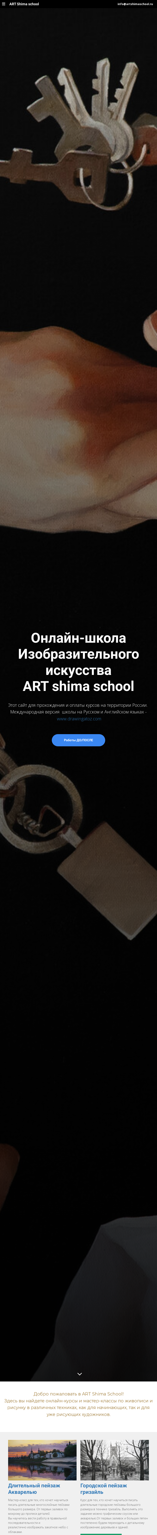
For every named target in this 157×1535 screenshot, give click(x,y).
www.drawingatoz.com (79, 719)
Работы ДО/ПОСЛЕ (78, 740)
